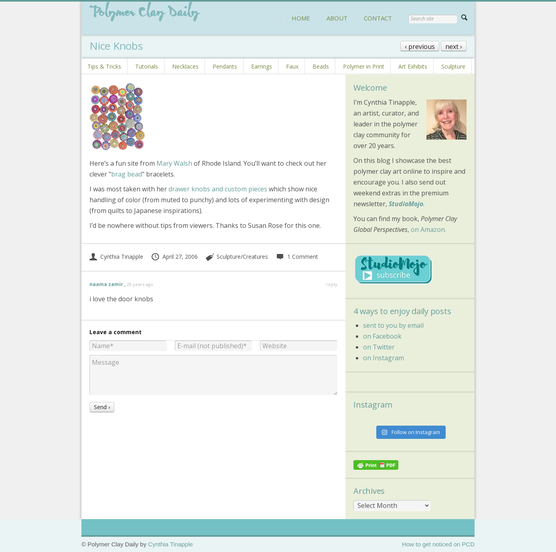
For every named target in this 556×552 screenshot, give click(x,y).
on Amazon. (428, 229)
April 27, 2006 (174, 256)
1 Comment (297, 256)
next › (453, 46)
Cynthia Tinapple (116, 256)
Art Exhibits (412, 66)
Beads (320, 66)
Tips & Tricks (104, 66)
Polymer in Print (363, 66)
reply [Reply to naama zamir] (331, 284)
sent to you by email (393, 325)
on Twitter (379, 347)
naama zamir (106, 284)
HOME (301, 18)
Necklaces (185, 66)
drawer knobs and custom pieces (217, 189)
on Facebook (382, 336)
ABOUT (337, 18)
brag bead (126, 174)
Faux (292, 66)
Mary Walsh (174, 163)
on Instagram (383, 357)
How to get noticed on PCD (438, 544)
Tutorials (146, 66)
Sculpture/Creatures (242, 256)
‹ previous (420, 46)
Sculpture (453, 66)
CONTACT (378, 18)
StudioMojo (406, 203)
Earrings (261, 66)
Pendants (225, 66)
